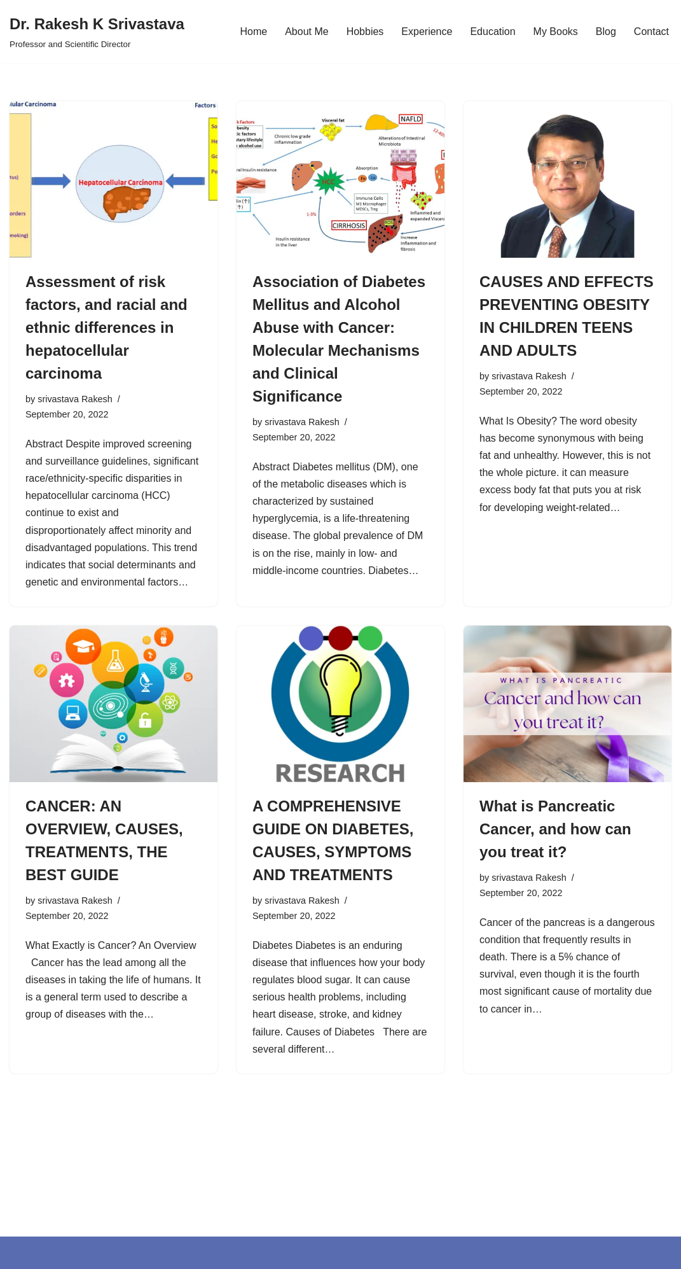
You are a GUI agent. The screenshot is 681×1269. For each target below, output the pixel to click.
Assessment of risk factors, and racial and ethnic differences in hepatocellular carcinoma (106, 327)
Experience (426, 31)
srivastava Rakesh (75, 399)
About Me (306, 31)
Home (253, 31)
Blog (606, 31)
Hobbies (365, 31)
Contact (651, 31)
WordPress (123, 1252)
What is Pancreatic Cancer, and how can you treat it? (555, 828)
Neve (21, 1252)
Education (492, 31)
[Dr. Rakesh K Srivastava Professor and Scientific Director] (97, 31)
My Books (555, 31)
